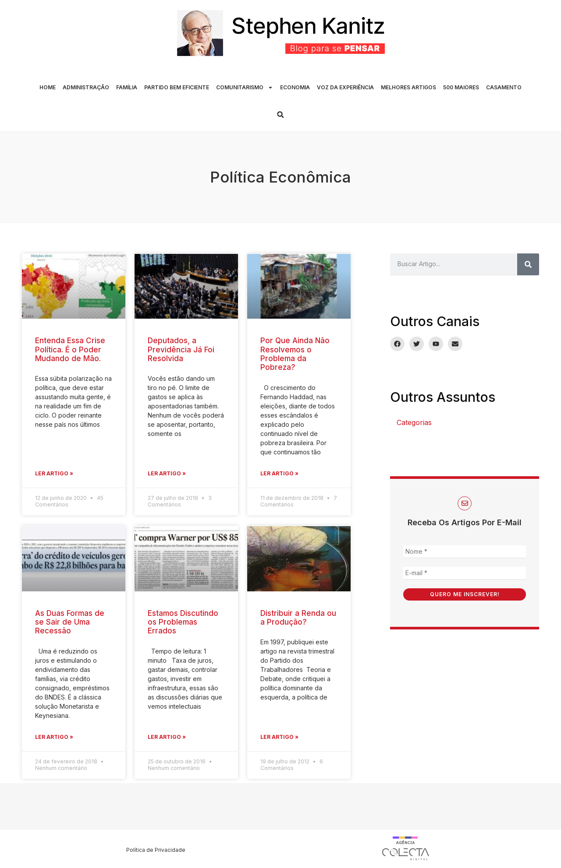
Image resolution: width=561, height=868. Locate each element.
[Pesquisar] (528, 264)
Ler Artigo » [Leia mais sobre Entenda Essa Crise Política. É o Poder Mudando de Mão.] (54, 473)
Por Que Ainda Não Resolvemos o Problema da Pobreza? (295, 354)
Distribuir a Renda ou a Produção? (298, 617)
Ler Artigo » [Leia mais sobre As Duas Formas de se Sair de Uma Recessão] (54, 737)
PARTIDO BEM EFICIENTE (176, 87)
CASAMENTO (504, 87)
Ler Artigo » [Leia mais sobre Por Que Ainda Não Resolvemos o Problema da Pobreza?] (279, 473)
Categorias (414, 422)
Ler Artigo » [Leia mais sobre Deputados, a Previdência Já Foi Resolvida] (167, 473)
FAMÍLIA (126, 87)
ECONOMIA (295, 87)
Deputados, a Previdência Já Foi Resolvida (181, 349)
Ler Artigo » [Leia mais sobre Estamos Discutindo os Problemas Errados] (167, 737)
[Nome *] (464, 551)
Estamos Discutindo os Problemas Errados (183, 622)
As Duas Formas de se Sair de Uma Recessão (69, 622)
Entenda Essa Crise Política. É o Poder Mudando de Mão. (70, 349)
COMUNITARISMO (244, 88)
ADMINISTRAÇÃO (86, 87)
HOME (47, 87)
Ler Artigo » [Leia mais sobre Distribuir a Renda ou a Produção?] (279, 737)
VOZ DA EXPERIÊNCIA (345, 87)
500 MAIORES (461, 87)
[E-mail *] (464, 573)
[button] (280, 115)
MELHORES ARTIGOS (408, 87)
